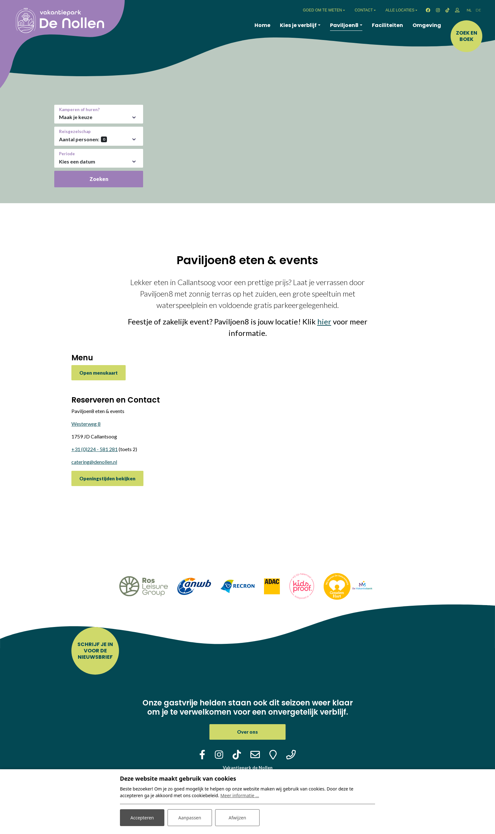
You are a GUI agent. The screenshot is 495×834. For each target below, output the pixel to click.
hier (324, 321)
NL (469, 10)
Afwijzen (237, 818)
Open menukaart (98, 373)
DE (478, 10)
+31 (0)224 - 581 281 (94, 449)
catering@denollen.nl (94, 462)
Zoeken (98, 179)
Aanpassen (189, 818)
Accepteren (142, 818)
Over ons (247, 732)
